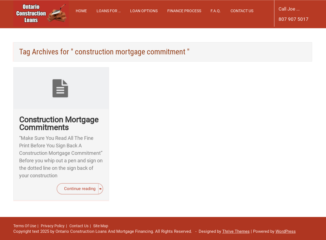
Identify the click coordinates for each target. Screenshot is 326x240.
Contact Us (242, 11)
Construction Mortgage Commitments (58, 123)
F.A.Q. (216, 11)
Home (81, 11)
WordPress (286, 231)
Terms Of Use (24, 226)
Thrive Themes (236, 231)
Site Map (100, 226)
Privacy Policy (53, 226)
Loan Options (144, 11)
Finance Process (184, 11)
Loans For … (109, 11)
